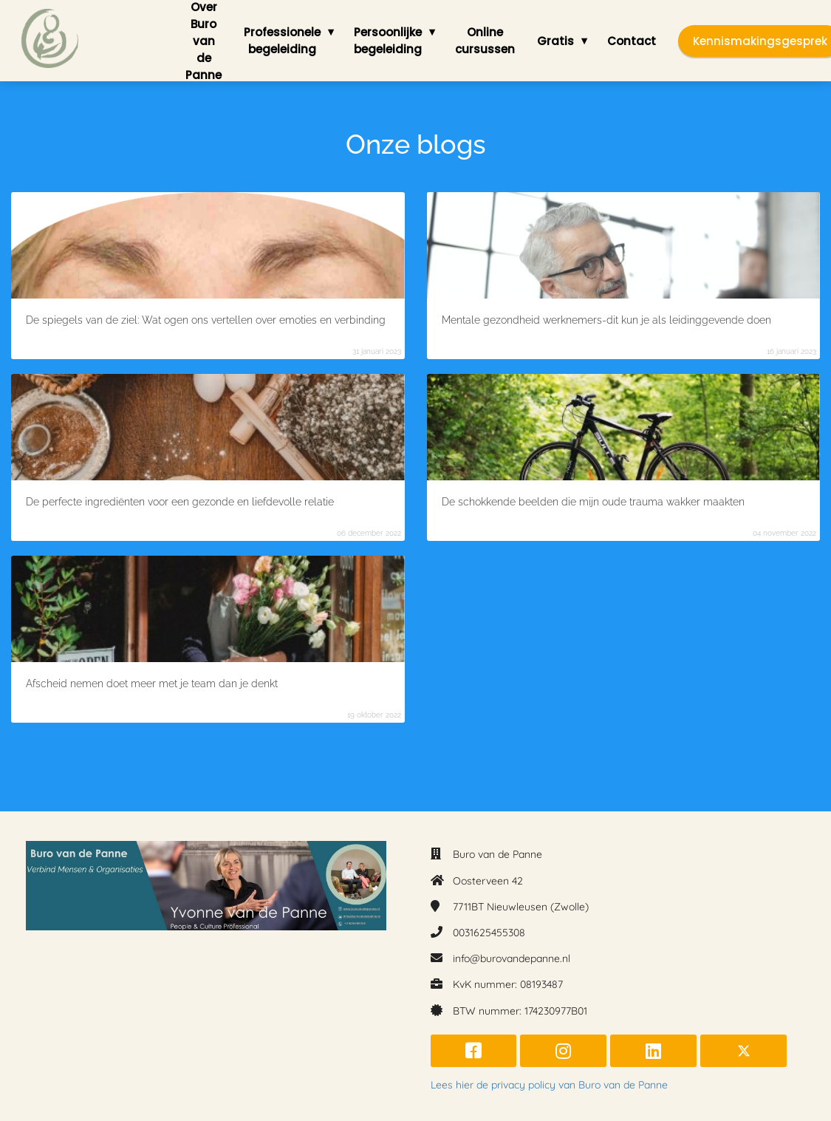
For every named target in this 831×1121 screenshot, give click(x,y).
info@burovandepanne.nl (511, 958)
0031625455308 (489, 932)
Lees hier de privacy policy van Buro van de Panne (549, 1084)
